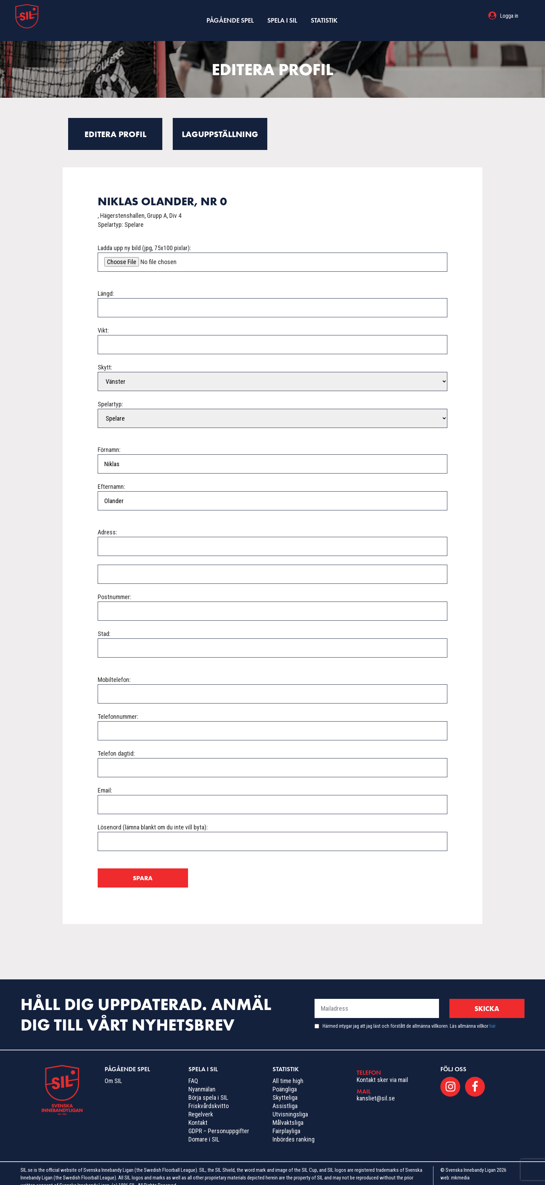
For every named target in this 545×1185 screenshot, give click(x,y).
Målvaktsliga (287, 1113)
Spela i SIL (281, 16)
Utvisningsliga (290, 1105)
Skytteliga (285, 1088)
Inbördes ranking (293, 1130)
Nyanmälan (201, 1080)
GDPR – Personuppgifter (218, 1122)
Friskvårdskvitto (208, 1096)
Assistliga (285, 1096)
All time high (287, 1071)
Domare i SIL (203, 1130)
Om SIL (113, 1071)
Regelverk (200, 1105)
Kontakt (198, 1113)
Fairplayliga (286, 1122)
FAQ (193, 1071)
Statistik (323, 16)
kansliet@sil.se (376, 1089)
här (492, 1017)
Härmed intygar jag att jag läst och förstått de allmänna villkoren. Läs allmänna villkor (409, 1017)
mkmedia (460, 1169)
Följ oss (453, 1060)
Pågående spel (230, 16)
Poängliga (284, 1080)
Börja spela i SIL (208, 1088)
